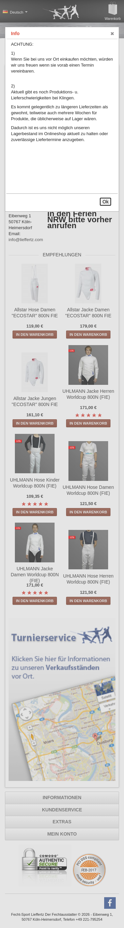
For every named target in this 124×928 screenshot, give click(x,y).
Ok (105, 201)
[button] (112, 33)
